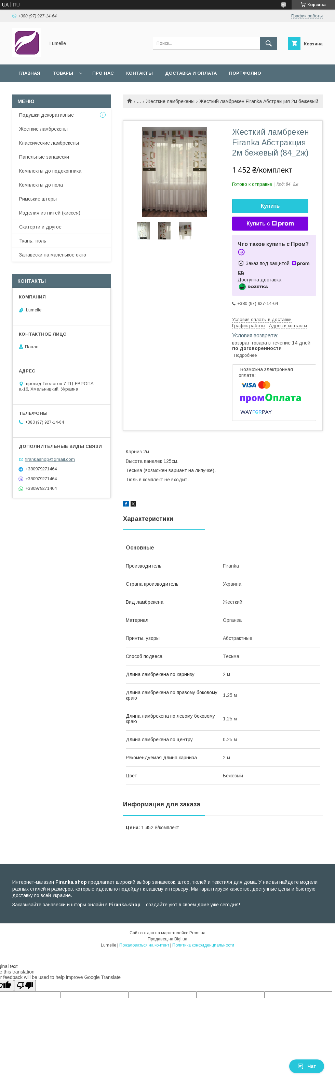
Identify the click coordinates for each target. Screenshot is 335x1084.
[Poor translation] (25, 985)
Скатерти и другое (40, 227)
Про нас (103, 73)
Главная (29, 73)
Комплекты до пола (41, 185)
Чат (306, 1066)
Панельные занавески (44, 157)
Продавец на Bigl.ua (167, 939)
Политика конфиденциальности (203, 945)
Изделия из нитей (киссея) (49, 213)
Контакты (139, 73)
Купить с (270, 224)
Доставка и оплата (191, 73)
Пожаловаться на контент (144, 945)
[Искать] (268, 43)
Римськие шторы (38, 199)
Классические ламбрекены (49, 143)
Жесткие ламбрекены (170, 101)
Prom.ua (197, 933)
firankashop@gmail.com (50, 459)
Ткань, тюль (32, 241)
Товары (63, 73)
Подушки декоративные (46, 115)
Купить (270, 206)
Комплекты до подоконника (50, 171)
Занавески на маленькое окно (52, 255)
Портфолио (245, 73)
